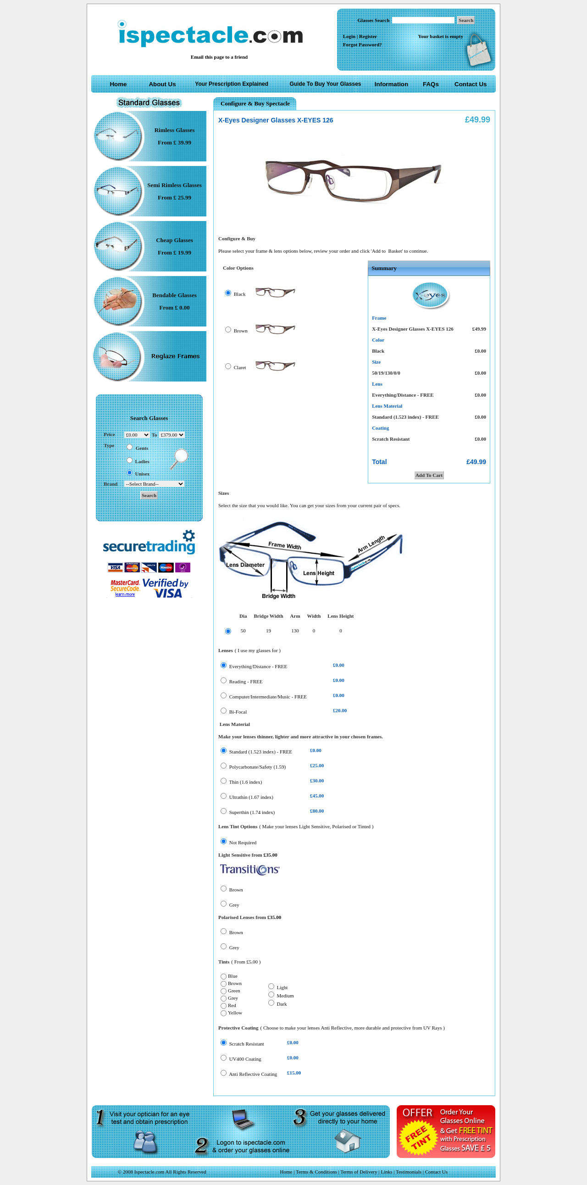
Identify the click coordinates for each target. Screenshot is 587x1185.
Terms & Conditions (316, 1171)
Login (349, 36)
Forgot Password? (362, 44)
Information (391, 84)
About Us (162, 84)
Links (386, 1171)
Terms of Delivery (359, 1171)
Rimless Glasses (175, 130)
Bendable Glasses (174, 295)
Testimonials (408, 1171)
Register (368, 36)
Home (118, 84)
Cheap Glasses (174, 240)
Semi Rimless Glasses (174, 185)
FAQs (431, 84)
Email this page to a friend (219, 57)
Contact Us (470, 84)
